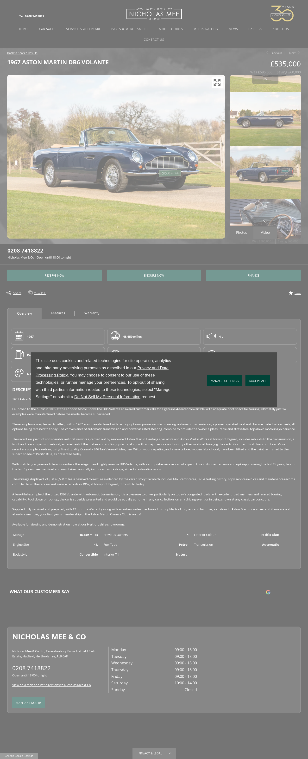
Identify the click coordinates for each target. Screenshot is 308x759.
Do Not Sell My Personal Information (107, 396)
